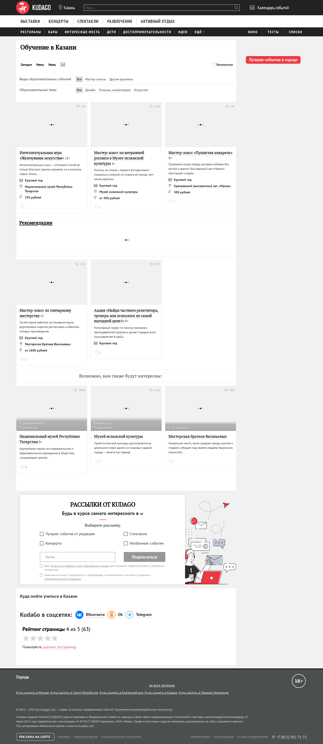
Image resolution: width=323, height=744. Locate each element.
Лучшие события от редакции (70, 533)
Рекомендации (35, 223)
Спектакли (138, 533)
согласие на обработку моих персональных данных (79, 565)
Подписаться (144, 557)
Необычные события (146, 543)
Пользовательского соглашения (62, 578)
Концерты (54, 543)
